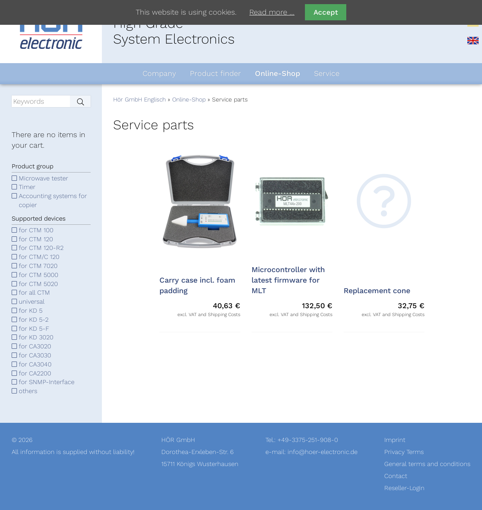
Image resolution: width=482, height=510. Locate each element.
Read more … (271, 12)
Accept (326, 12)
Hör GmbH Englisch (139, 99)
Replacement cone (377, 291)
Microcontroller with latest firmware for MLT (288, 280)
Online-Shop (189, 99)
